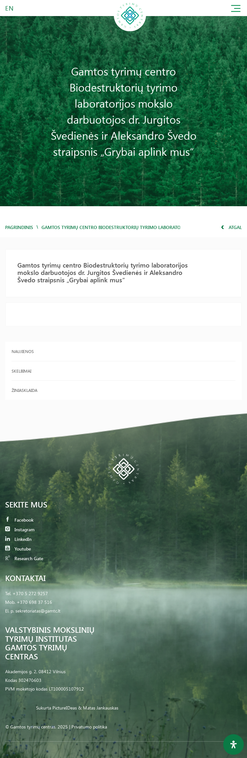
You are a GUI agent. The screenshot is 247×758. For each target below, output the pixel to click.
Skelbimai (21, 371)
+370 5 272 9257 (30, 593)
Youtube (18, 549)
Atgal (231, 227)
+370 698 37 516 (34, 602)
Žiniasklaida (24, 390)
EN (9, 8)
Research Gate (24, 558)
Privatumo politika (89, 727)
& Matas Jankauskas (98, 708)
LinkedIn (18, 539)
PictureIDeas (64, 708)
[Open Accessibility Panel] (233, 744)
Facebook (19, 520)
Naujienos (23, 351)
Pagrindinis (19, 227)
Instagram (19, 529)
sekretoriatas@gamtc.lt (37, 611)
